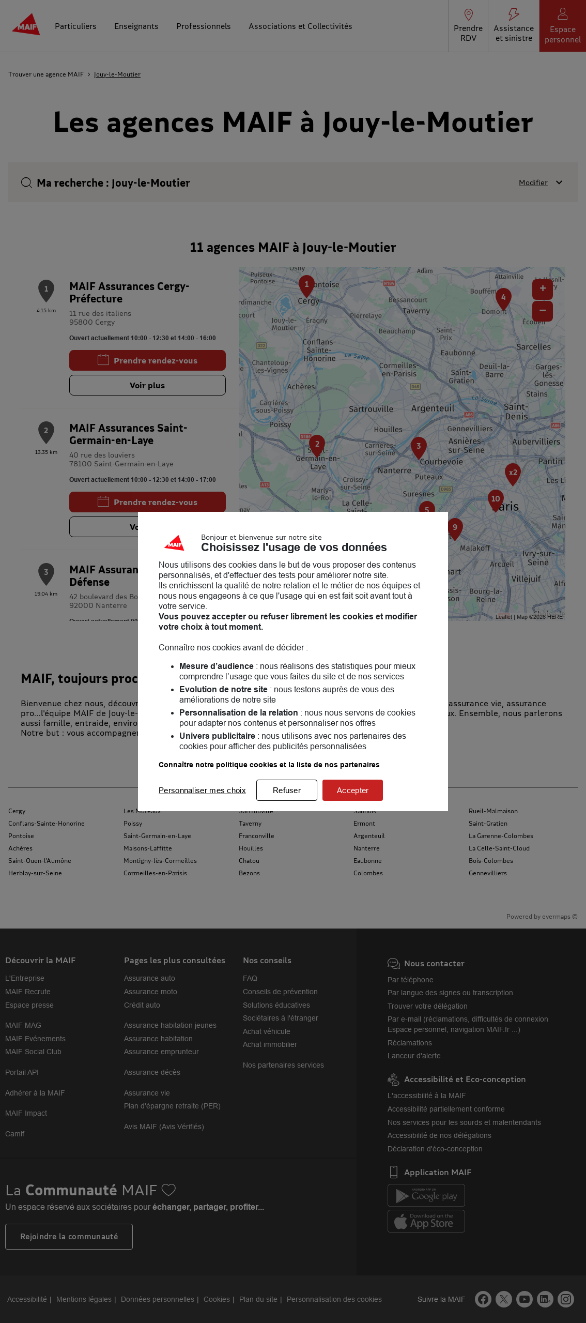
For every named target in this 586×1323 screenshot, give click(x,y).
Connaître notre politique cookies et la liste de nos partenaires (269, 765)
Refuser (287, 790)
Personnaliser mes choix (202, 790)
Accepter (352, 790)
